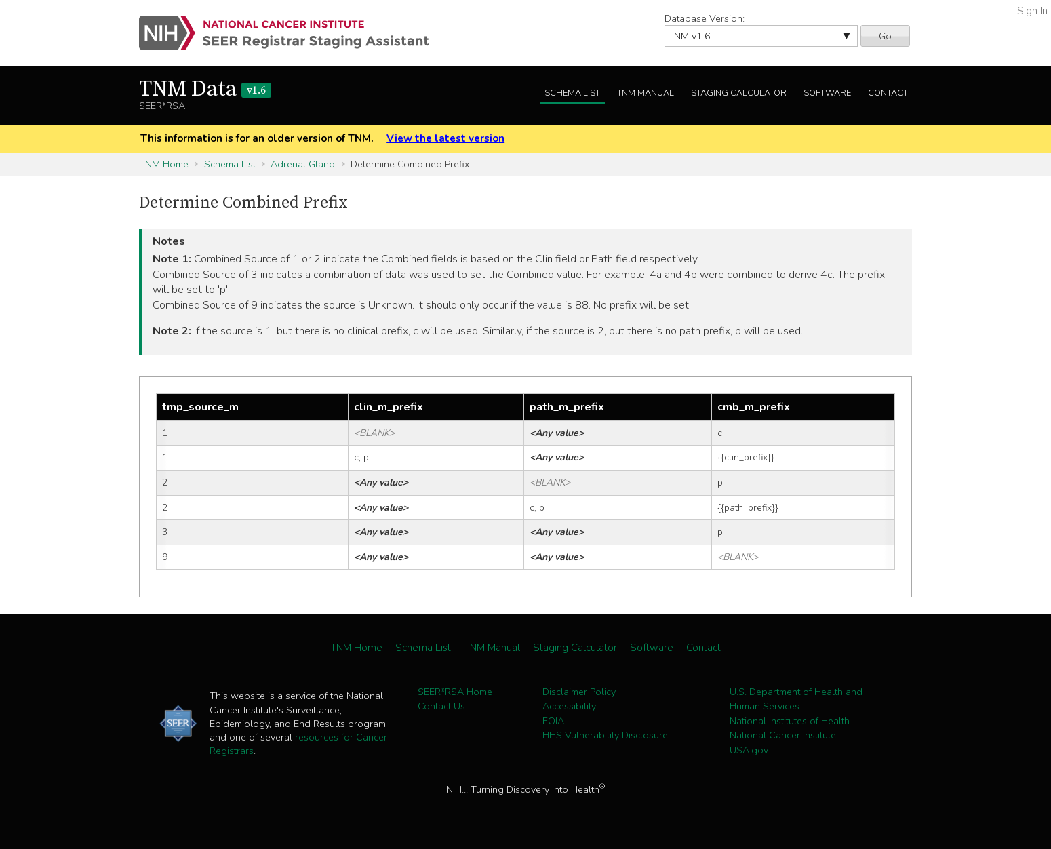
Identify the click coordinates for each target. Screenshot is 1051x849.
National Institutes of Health (790, 721)
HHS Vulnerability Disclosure (605, 735)
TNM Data (205, 89)
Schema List (572, 93)
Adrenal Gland (303, 164)
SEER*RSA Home (455, 691)
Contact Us (441, 706)
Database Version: (705, 18)
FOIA (553, 721)
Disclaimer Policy (579, 691)
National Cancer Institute (783, 735)
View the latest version (445, 138)
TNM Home (164, 164)
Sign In (1032, 10)
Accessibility (569, 706)
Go (885, 36)
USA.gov (749, 750)
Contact (888, 93)
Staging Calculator (739, 93)
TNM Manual (645, 93)
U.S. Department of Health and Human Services (796, 699)
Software (827, 93)
